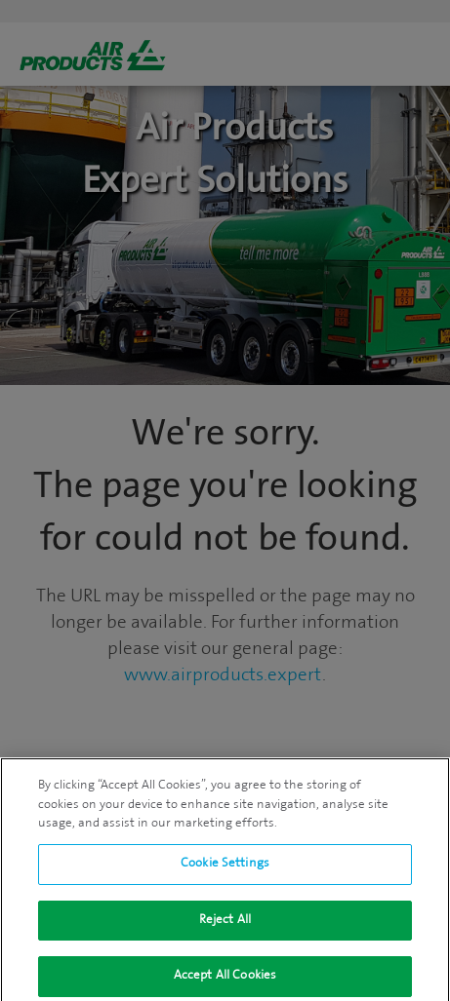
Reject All (225, 923)
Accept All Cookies (225, 979)
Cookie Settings (225, 867)
